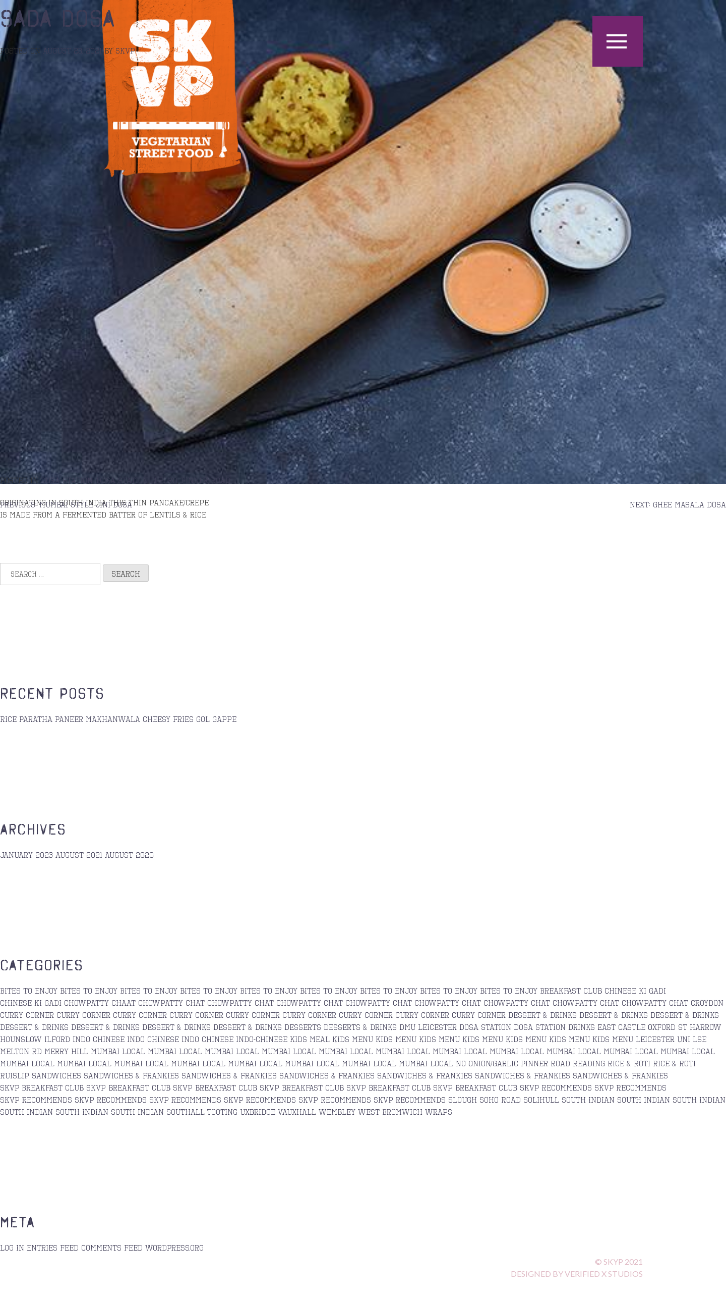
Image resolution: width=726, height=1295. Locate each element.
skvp (125, 50)
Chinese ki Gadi (635, 990)
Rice (8, 718)
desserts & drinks (360, 1026)
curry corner (27, 1014)
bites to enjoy (88, 990)
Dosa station (122, 480)
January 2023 (26, 854)
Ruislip (14, 1075)
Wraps (438, 1111)
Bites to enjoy (268, 990)
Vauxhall (297, 1111)
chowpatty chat (171, 1002)
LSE (699, 1039)
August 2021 (78, 854)
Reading (589, 1063)
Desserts (302, 1026)
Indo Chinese (99, 1039)
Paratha (35, 718)
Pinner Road (205, 480)
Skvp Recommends (334, 1099)
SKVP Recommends (556, 1087)
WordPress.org (174, 1247)
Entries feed (53, 1247)
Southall (185, 1111)
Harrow (705, 1026)
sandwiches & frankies (131, 1075)
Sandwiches (56, 1075)
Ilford (164, 480)
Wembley (337, 1111)
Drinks (581, 1026)
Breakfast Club (571, 990)
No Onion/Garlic (487, 1063)
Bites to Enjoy (28, 990)
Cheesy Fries (168, 718)
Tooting (222, 1111)
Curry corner (83, 1014)
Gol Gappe (216, 718)
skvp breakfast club (128, 1087)
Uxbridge (257, 1111)
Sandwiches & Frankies (424, 1075)
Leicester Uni (663, 1039)
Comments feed (112, 1247)
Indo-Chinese (261, 1039)
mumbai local (289, 1051)
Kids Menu (396, 1039)
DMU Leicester (428, 1026)
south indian (588, 1099)
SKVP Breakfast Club (42, 1087)
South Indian (137, 1111)
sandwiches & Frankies (229, 1075)
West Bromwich (390, 1111)
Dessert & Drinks (542, 1014)
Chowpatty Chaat (100, 1002)
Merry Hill (66, 1051)
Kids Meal (310, 1039)
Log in (12, 1247)
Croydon (707, 1002)
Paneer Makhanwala (97, 718)
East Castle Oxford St (642, 1026)
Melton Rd (21, 1051)
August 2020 (129, 854)
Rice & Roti (629, 1063)
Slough (462, 1099)
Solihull (541, 1099)
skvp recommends (36, 1099)
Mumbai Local (118, 1051)
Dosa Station (66, 480)
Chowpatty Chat (240, 1002)
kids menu (352, 1039)
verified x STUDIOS (604, 1273)
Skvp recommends (185, 1099)
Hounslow (21, 1039)
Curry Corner (253, 1014)
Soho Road (500, 1099)
